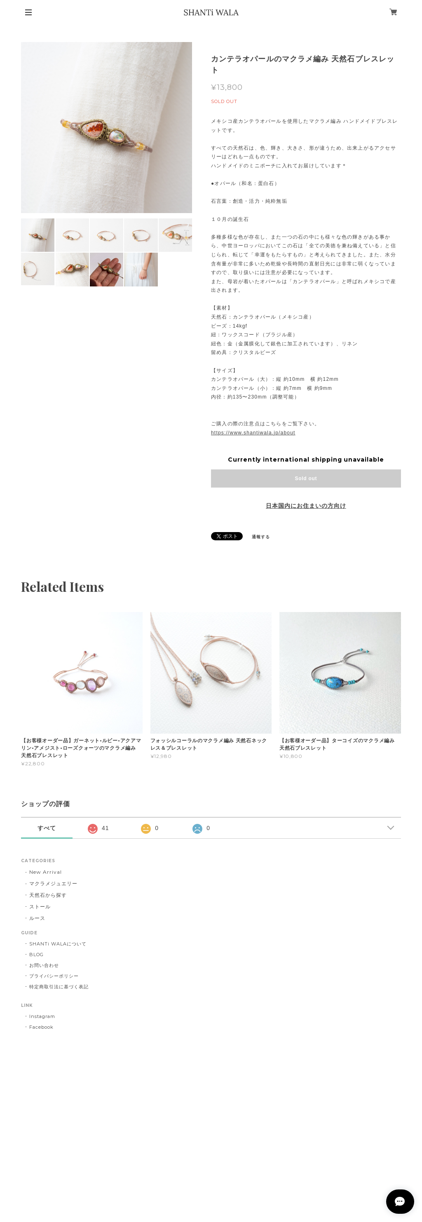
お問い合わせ (44, 965)
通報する (261, 536)
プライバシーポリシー (54, 976)
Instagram (42, 1016)
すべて (47, 828)
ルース (37, 918)
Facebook (41, 1027)
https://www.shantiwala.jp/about (253, 433)
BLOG (36, 954)
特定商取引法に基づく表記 (59, 987)
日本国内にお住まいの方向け (306, 505)
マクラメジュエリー (53, 883)
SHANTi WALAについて (57, 944)
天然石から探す (48, 895)
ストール (40, 906)
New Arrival (45, 872)
